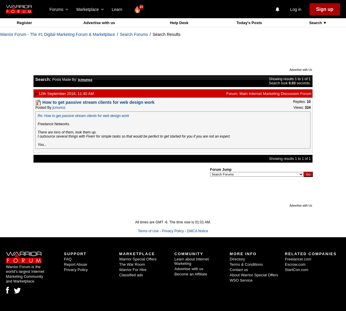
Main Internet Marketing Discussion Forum (275, 93)
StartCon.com (296, 269)
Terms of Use (148, 231)
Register (24, 23)
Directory (237, 259)
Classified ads (131, 275)
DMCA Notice (197, 231)
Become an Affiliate (190, 274)
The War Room (132, 264)
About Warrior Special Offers (254, 275)
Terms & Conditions (246, 264)
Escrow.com (295, 264)
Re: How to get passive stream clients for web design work (83, 116)
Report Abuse (75, 264)
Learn (119, 9)
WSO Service (241, 280)
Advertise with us (99, 23)
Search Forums (134, 34)
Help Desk (179, 23)
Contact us (239, 269)
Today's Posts (249, 23)
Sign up (324, 9)
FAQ (67, 259)
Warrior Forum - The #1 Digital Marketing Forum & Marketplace (57, 34)
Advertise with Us (301, 69)
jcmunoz (59, 108)
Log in (295, 9)
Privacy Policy (173, 231)
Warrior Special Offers (138, 259)
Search (316, 23)
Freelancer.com (298, 259)
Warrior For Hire (133, 269)
